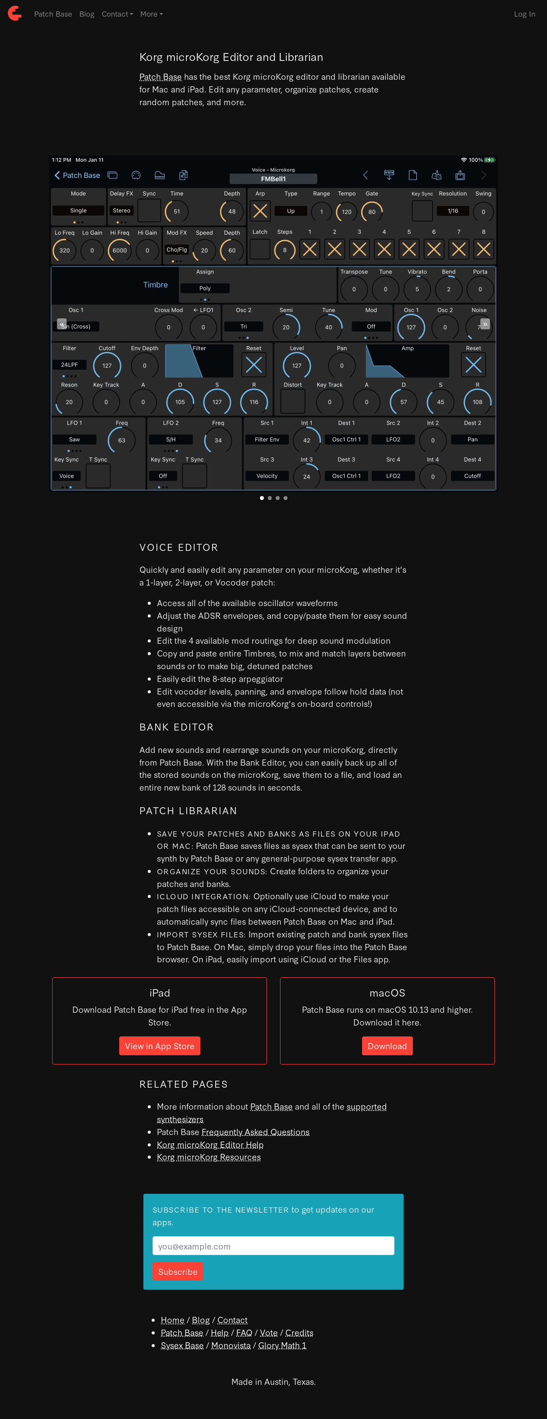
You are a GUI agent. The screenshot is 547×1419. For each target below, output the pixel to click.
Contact (232, 1319)
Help (220, 1332)
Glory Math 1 (282, 1345)
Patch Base (53, 13)
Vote (269, 1332)
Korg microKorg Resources (209, 1156)
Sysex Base (182, 1345)
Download (387, 1045)
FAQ (244, 1332)
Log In (525, 13)
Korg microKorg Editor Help (210, 1144)
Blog (87, 13)
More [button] (149, 13)
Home (173, 1319)
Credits (299, 1332)
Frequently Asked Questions (255, 1131)
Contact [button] (115, 13)
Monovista (231, 1345)
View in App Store (160, 1045)
